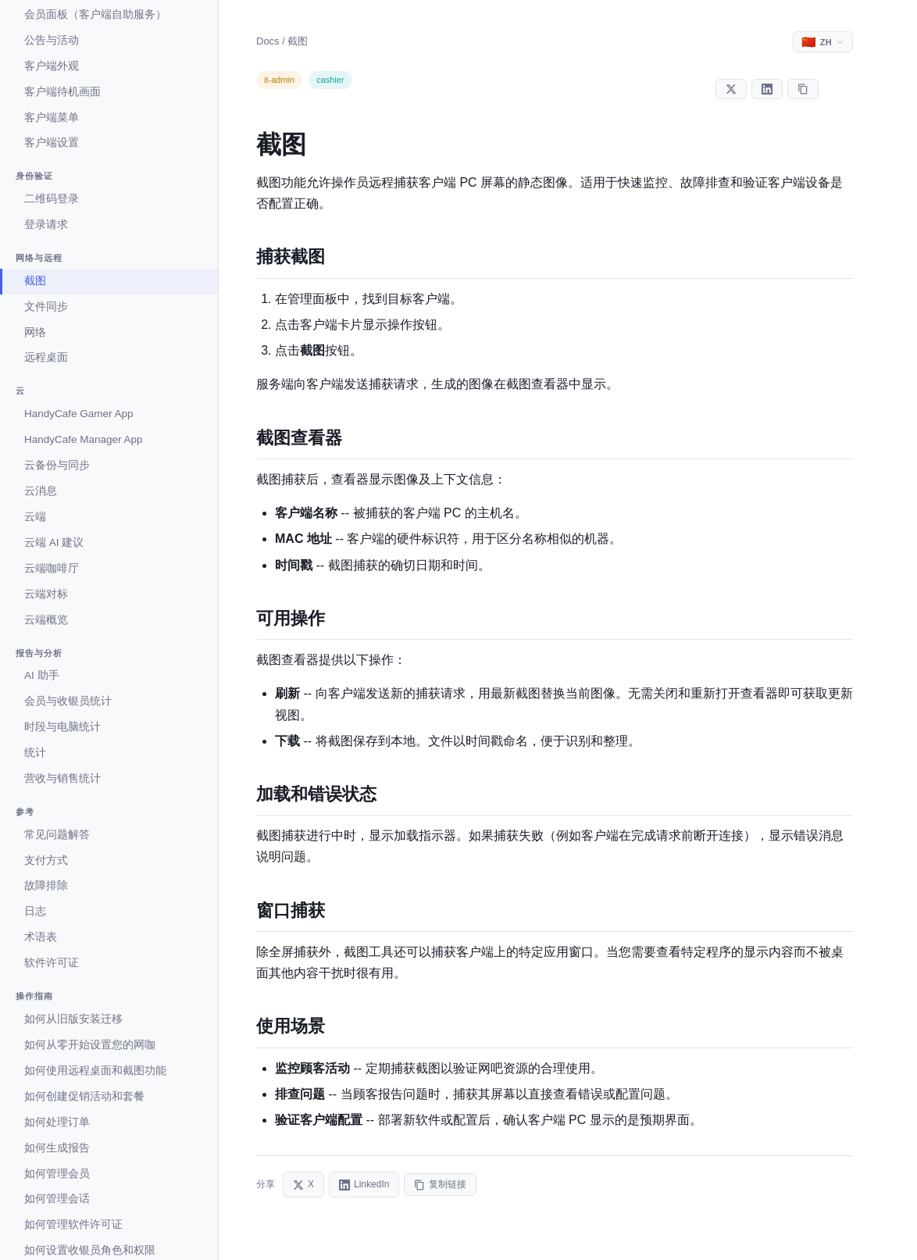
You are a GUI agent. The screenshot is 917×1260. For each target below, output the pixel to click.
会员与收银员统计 (68, 701)
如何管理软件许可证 (73, 1224)
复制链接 (440, 1184)
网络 (35, 332)
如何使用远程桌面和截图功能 (95, 1070)
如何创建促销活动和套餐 (84, 1096)
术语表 (40, 937)
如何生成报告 (57, 1148)
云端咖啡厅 (51, 568)
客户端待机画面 (62, 92)
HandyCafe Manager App (83, 439)
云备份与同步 (57, 465)
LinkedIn (364, 1184)
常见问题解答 (57, 835)
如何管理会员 (57, 1174)
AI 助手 (41, 675)
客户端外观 (51, 66)
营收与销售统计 (62, 778)
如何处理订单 (57, 1122)
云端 (35, 517)
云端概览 (46, 620)
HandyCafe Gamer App (79, 413)
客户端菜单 (51, 117)
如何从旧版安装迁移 (73, 1019)
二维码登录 (51, 199)
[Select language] (823, 41)
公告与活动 (51, 40)
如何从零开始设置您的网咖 (89, 1045)
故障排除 (46, 885)
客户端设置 (51, 142)
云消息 (40, 491)
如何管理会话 (57, 1199)
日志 (35, 911)
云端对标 (46, 594)
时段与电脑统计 (62, 727)
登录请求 (46, 224)
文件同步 (46, 306)
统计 (35, 752)
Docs (268, 41)
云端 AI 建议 (54, 542)
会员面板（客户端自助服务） (95, 14)
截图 (35, 281)
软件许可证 (51, 963)
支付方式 (46, 860)
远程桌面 (46, 357)
